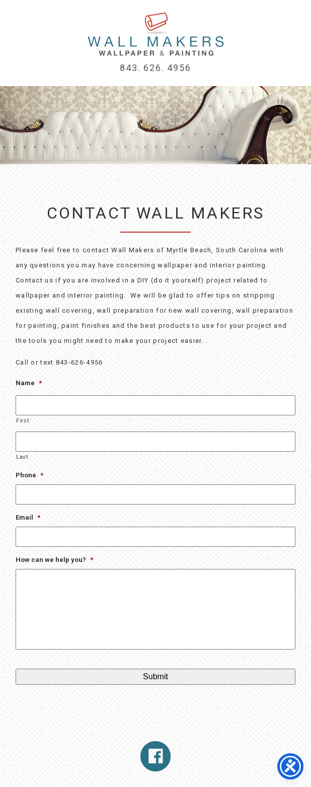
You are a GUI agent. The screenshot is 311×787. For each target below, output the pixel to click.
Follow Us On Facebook (155, 756)
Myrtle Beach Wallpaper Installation (156, 34)
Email (28, 517)
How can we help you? (54, 559)
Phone (29, 475)
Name (29, 383)
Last (22, 457)
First (22, 420)
